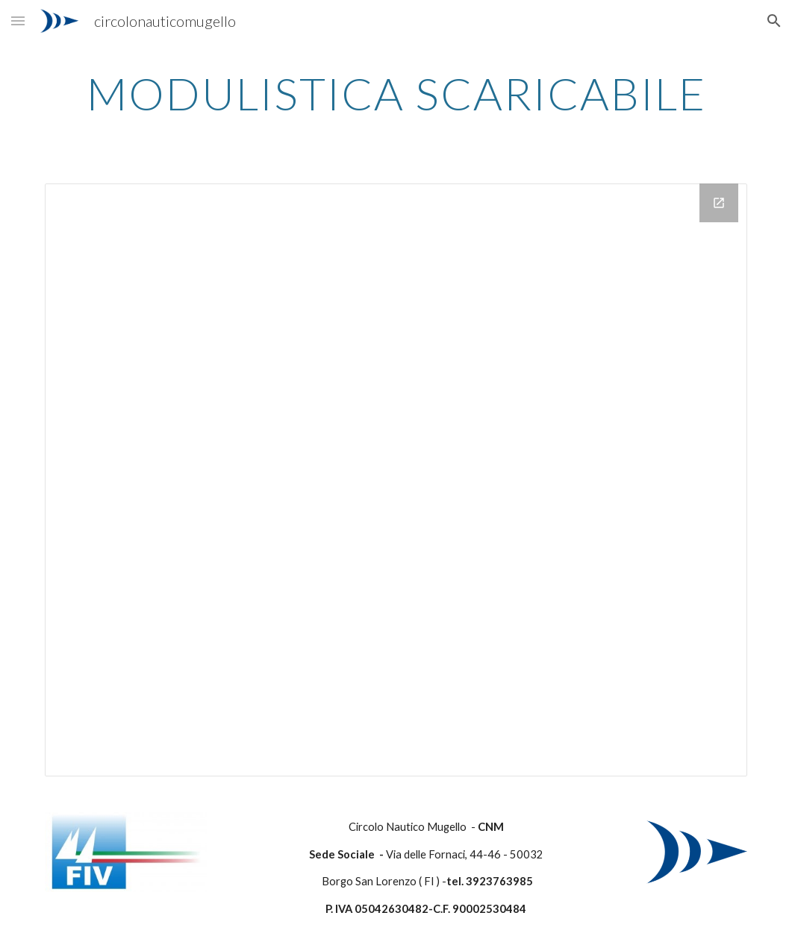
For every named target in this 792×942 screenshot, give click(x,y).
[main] (396, 93)
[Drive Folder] (396, 479)
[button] (18, 20)
